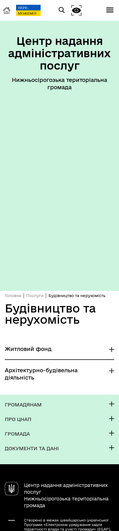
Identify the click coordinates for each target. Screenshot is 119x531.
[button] (76, 10)
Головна (13, 295)
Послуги (34, 295)
